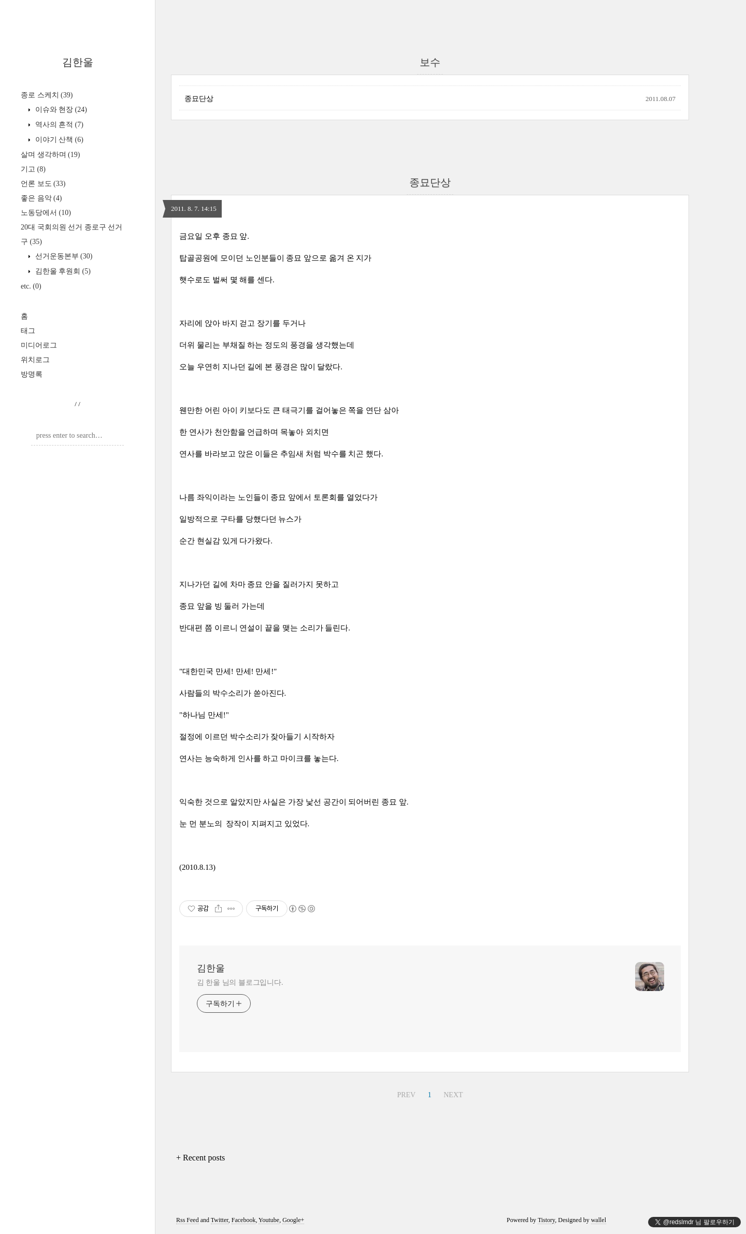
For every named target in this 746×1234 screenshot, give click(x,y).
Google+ (293, 1220)
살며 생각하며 (50, 155)
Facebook (244, 1220)
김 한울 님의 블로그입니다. (240, 982)
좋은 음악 (41, 198)
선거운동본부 (62, 256)
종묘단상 (198, 99)
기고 (33, 169)
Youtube (269, 1220)
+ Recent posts (200, 1157)
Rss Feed (187, 1220)
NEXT (453, 1095)
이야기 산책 (58, 140)
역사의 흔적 (58, 124)
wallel (598, 1220)
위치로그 (35, 360)
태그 (28, 331)
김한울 (77, 62)
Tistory (546, 1220)
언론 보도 (43, 184)
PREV (406, 1095)
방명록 (31, 374)
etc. (31, 286)
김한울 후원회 (62, 271)
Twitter (219, 1220)
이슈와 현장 (60, 109)
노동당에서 (46, 213)
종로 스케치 (47, 95)
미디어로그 (39, 345)
